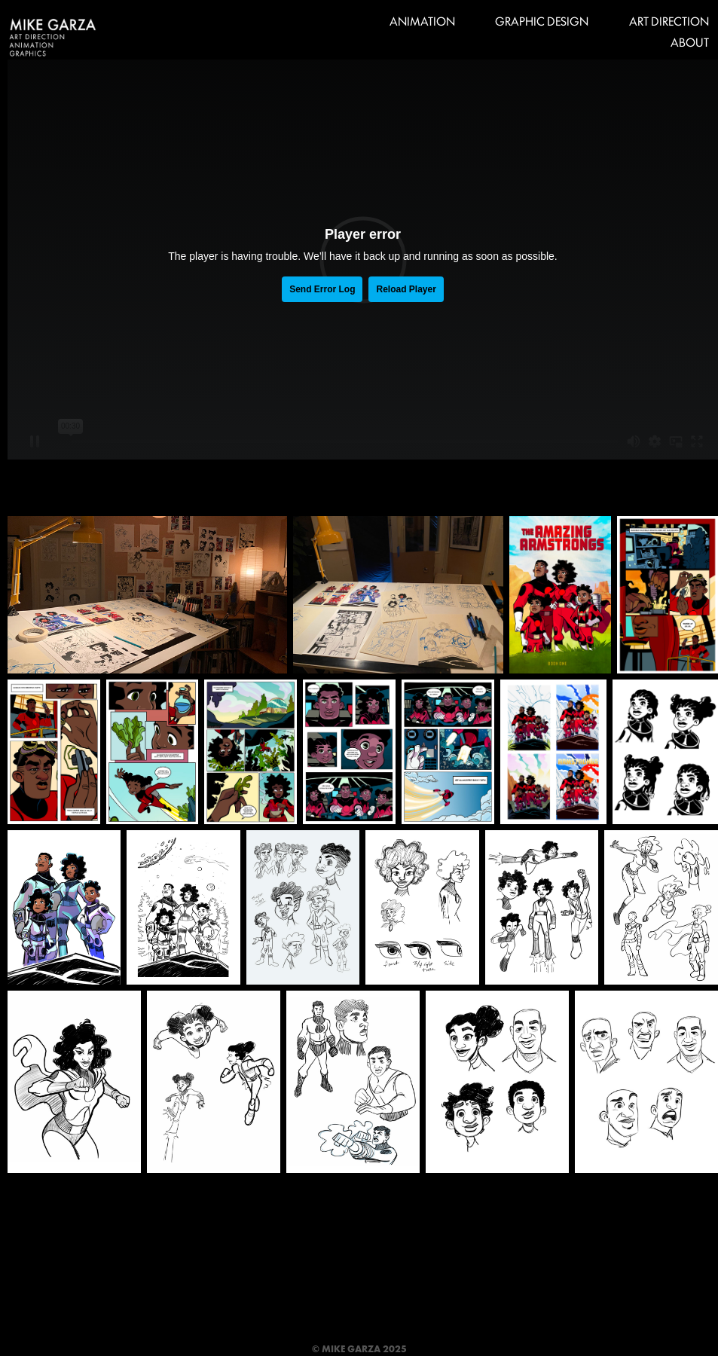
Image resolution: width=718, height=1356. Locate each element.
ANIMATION (422, 20)
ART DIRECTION (669, 20)
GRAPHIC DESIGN (541, 20)
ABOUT (690, 41)
